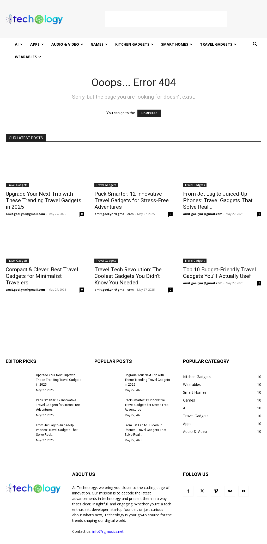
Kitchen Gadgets (134, 44)
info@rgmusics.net (108, 518)
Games (99, 44)
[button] (255, 44)
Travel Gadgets (218, 44)
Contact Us (243, 539)
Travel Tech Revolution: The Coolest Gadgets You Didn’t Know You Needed (128, 263)
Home (162, 539)
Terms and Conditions (213, 539)
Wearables (28, 56)
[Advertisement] (166, 19)
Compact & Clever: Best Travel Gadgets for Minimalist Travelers (42, 263)
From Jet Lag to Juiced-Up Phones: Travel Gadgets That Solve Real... (218, 188)
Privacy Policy (182, 539)
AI (19, 44)
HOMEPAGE (149, 101)
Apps (37, 44)
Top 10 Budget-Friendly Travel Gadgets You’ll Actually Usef (219, 260)
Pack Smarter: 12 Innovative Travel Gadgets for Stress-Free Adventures (131, 188)
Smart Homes (176, 44)
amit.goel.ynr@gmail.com (25, 201)
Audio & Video (67, 44)
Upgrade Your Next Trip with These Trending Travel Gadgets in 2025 (43, 188)
